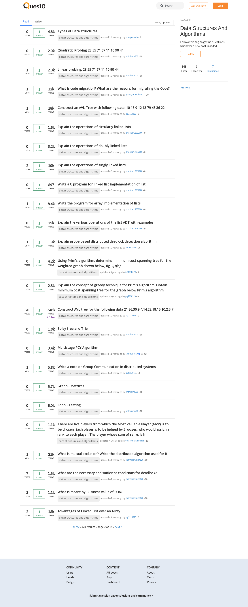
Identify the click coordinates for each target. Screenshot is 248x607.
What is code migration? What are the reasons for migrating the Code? (114, 88)
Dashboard (113, 582)
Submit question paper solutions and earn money (121, 595)
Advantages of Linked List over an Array (89, 511)
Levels (70, 577)
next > (118, 527)
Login (221, 5)
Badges (70, 582)
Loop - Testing (69, 405)
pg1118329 (131, 113)
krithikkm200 (132, 56)
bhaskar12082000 (134, 132)
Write (38, 21)
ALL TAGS (185, 87)
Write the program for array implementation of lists (99, 203)
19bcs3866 (131, 247)
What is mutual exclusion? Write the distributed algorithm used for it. (113, 454)
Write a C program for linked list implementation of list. (102, 184)
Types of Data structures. (78, 31)
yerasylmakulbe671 (135, 94)
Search (166, 5)
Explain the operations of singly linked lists (92, 165)
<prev (75, 527)
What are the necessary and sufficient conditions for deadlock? (107, 473)
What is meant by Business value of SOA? (90, 492)
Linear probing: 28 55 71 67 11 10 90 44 (88, 69)
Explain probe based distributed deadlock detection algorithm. (107, 241)
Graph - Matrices (71, 386)
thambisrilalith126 (134, 459)
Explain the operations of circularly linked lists (94, 127)
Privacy (151, 582)
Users (69, 572)
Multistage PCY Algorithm (78, 347)
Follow (190, 54)
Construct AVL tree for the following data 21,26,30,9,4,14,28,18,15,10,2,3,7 (115, 309)
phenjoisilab (132, 37)
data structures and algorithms (78, 37)
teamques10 (132, 353)
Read (26, 21)
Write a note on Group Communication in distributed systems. (107, 367)
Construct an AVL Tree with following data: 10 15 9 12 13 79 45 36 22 (111, 107)
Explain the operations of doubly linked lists (92, 146)
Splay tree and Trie (73, 328)
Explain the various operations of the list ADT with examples (105, 222)
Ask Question (198, 5)
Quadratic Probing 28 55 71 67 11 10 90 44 (90, 50)
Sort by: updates (163, 22)
